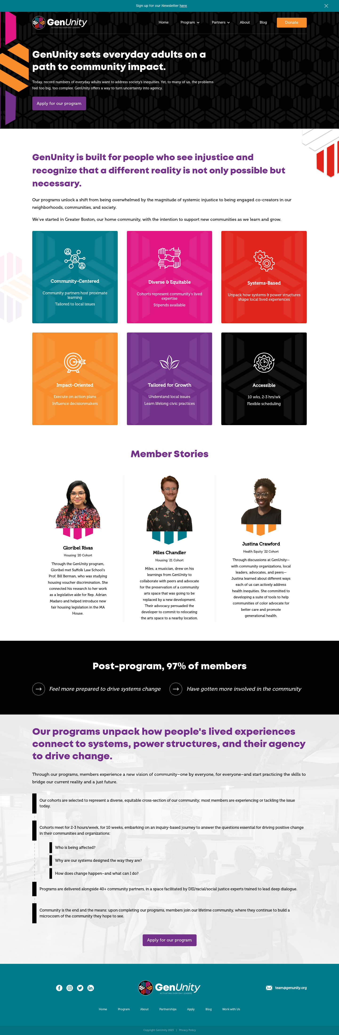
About (245, 23)
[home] (59, 22)
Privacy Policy (187, 1030)
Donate (291, 22)
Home (164, 23)
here (183, 6)
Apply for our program (59, 103)
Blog (263, 23)
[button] (189, 23)
